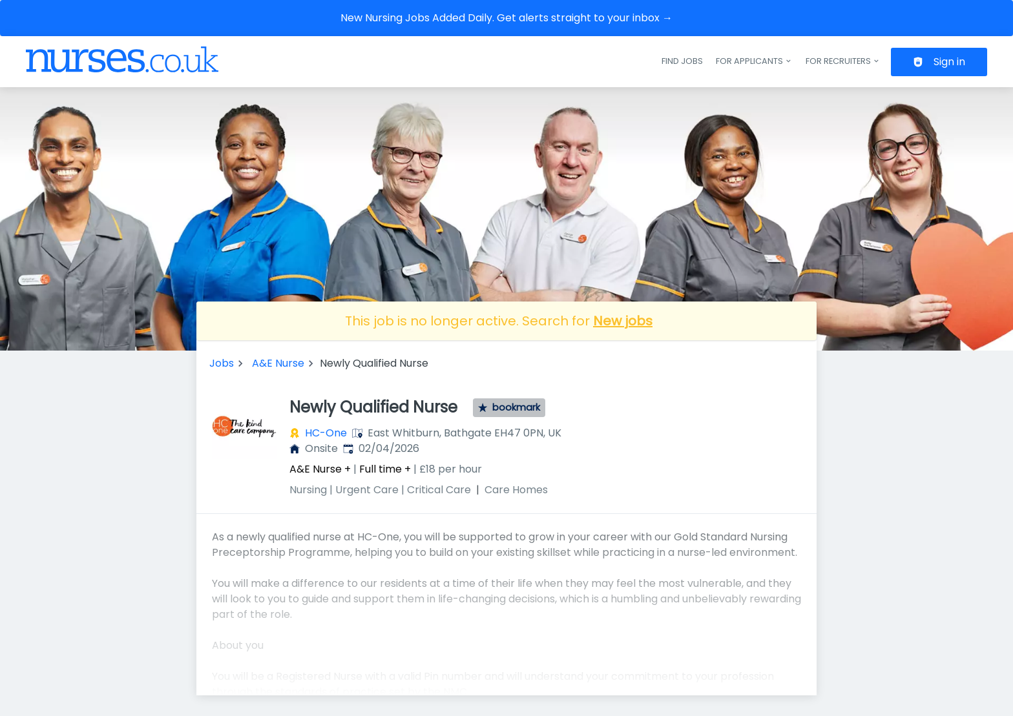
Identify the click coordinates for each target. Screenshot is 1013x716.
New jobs (623, 321)
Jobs (221, 363)
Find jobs (682, 61)
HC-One (326, 432)
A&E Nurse (278, 363)
